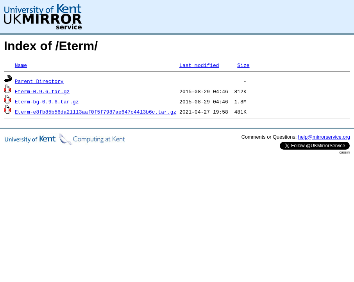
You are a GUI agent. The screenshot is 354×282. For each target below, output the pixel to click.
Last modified (199, 65)
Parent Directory (39, 81)
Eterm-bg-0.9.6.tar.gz (47, 101)
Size (243, 65)
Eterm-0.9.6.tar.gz (42, 91)
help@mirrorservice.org (324, 137)
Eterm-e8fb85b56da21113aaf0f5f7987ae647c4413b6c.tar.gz (95, 111)
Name (21, 65)
